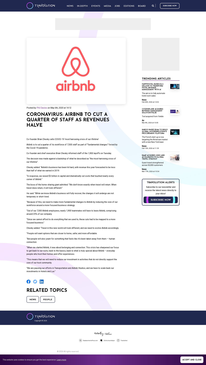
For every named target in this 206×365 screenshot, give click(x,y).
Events (95, 6)
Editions (129, 6)
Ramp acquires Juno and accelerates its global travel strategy (153, 157)
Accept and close (192, 360)
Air (143, 120)
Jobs (117, 6)
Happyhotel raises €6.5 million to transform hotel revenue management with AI (152, 87)
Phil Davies (42, 108)
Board (142, 6)
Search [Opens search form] (153, 6)
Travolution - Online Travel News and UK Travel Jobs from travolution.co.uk (41, 316)
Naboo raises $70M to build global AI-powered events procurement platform (155, 131)
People (47, 300)
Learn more (61, 360)
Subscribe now (170, 6)
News (32, 300)
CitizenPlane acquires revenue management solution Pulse (152, 111)
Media (107, 6)
